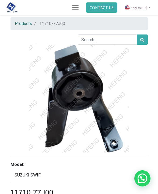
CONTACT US (102, 7)
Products (23, 23)
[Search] (142, 39)
